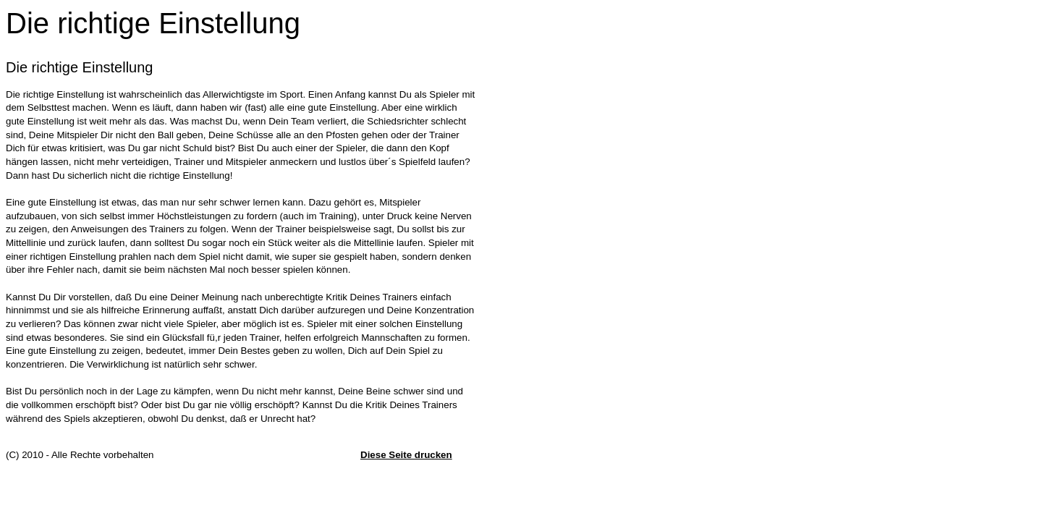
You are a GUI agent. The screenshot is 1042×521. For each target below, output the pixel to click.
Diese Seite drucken (406, 454)
